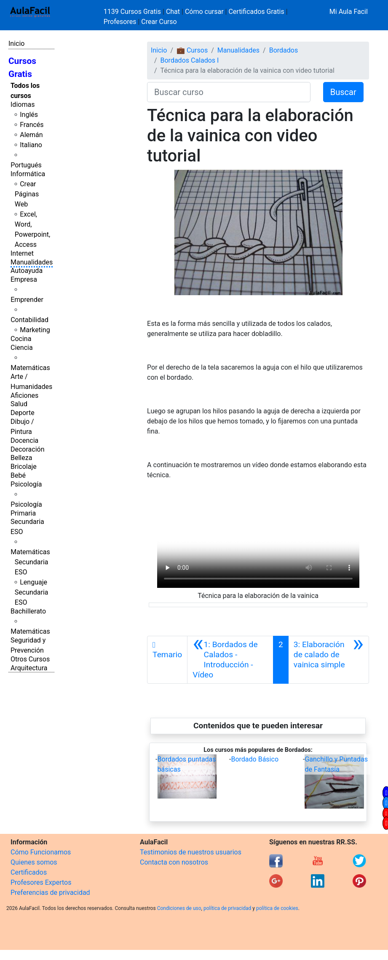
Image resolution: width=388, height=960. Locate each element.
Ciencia (22, 348)
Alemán (31, 135)
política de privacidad (227, 908)
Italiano (31, 145)
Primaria (23, 513)
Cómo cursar (204, 12)
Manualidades (32, 262)
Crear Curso (159, 22)
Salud (19, 404)
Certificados (29, 872)
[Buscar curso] (228, 92)
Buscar (343, 92)
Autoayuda (27, 271)
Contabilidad (29, 320)
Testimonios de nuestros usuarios (190, 852)
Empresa (24, 279)
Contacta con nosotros (174, 862)
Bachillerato (28, 611)
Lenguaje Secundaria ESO (31, 592)
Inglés (29, 115)
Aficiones (24, 395)
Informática (28, 174)
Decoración (28, 449)
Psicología (26, 484)
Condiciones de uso (179, 908)
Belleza (21, 458)
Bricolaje (24, 467)
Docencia (24, 440)
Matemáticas (30, 368)
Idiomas (23, 104)
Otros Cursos (30, 659)
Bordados (283, 50)
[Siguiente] (328, 660)
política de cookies (277, 908)
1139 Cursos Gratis (133, 12)
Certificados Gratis (256, 12)
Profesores (120, 22)
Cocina (21, 339)
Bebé (18, 475)
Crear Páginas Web (27, 194)
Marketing (35, 330)
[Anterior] (230, 660)
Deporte (23, 413)
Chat (173, 12)
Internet (22, 253)
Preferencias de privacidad (50, 893)
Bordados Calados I (190, 60)
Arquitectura (29, 668)
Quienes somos (34, 862)
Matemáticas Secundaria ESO (30, 562)
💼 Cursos (192, 50)
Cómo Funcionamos (41, 852)
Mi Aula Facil (348, 12)
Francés (31, 125)
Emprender (27, 300)
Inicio (16, 44)
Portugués (26, 165)
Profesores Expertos (41, 882)
